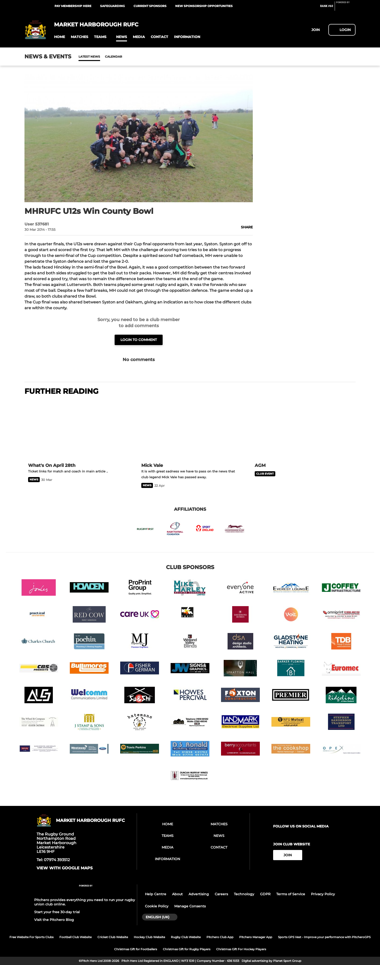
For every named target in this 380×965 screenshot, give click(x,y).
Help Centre (155, 894)
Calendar (101, 56)
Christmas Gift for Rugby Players (186, 949)
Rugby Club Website (186, 937)
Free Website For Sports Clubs (31, 937)
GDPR (265, 894)
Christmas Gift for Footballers (135, 949)
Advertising (199, 894)
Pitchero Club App (219, 937)
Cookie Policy (156, 906)
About (177, 894)
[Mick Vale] (190, 429)
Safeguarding (112, 6)
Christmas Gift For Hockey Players (241, 949)
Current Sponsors (150, 6)
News (83, 56)
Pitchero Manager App (255, 937)
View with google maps (65, 868)
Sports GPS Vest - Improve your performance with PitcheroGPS (324, 937)
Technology (244, 894)
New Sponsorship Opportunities (204, 6)
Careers (221, 894)
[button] (59, 37)
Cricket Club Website (112, 937)
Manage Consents (190, 906)
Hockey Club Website (149, 937)
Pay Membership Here (73, 6)
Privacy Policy (323, 894)
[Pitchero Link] (346, 8)
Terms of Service (290, 894)
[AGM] (303, 429)
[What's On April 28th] (76, 429)
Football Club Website (75, 937)
